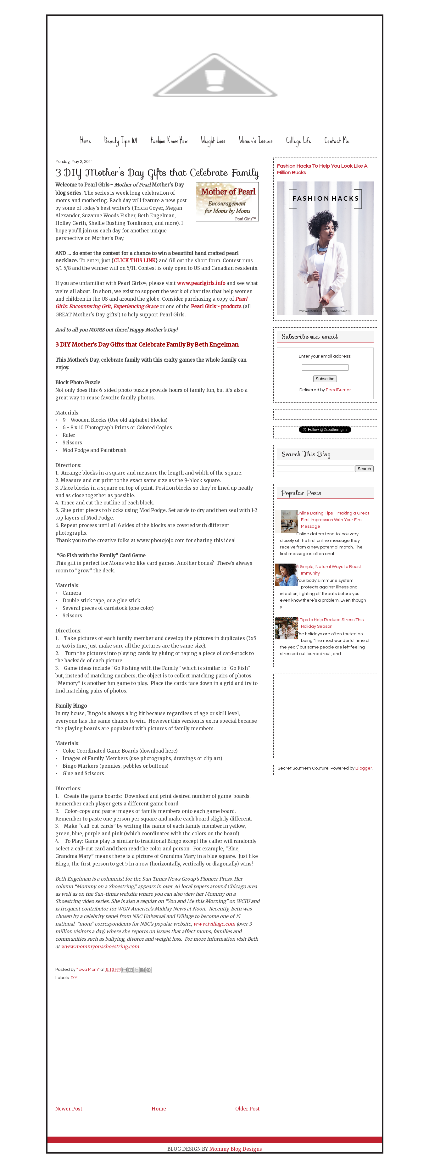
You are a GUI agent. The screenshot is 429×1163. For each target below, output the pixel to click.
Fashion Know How (169, 140)
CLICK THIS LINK (134, 261)
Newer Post (68, 1109)
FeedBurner (338, 390)
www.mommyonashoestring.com (100, 946)
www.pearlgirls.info (201, 283)
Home (85, 140)
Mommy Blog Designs (235, 1149)
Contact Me (337, 140)
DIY (74, 978)
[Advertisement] (102, 1060)
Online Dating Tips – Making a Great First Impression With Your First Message (332, 520)
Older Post (247, 1109)
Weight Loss (213, 140)
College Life (298, 140)
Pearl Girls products (216, 306)
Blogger (363, 768)
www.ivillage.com (214, 924)
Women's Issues (256, 140)
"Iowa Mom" (88, 969)
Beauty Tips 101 (120, 140)
